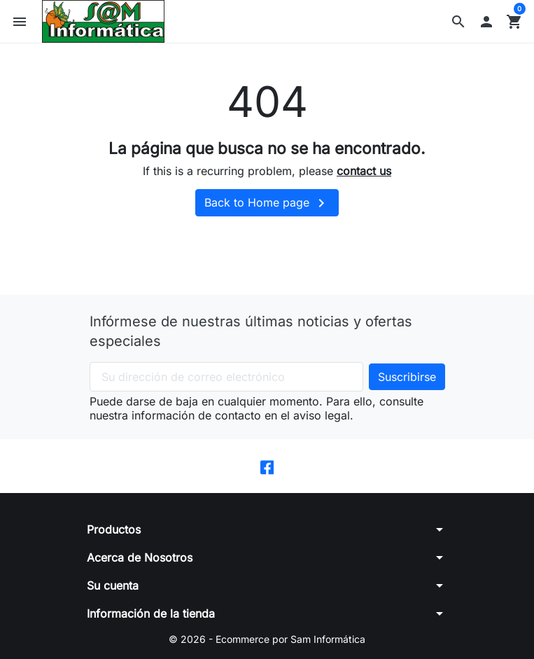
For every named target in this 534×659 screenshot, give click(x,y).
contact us (364, 171)
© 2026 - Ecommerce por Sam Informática (267, 639)
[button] (458, 22)
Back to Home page (267, 203)
